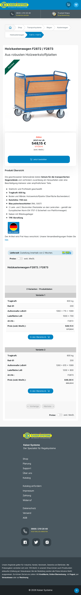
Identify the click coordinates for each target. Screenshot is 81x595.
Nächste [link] (47, 333)
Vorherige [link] (34, 333)
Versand (27, 440)
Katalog (27, 404)
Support (27, 395)
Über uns (27, 400)
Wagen (49, 27)
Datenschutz (29, 435)
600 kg (8, 297)
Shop (20, 27)
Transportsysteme (34, 27)
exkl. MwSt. (29, 258)
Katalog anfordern (32, 412)
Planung (27, 390)
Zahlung (27, 422)
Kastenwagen (62, 27)
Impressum (28, 417)
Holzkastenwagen (17, 35)
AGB (25, 444)
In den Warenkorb (66, 298)
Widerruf (27, 427)
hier (6, 239)
